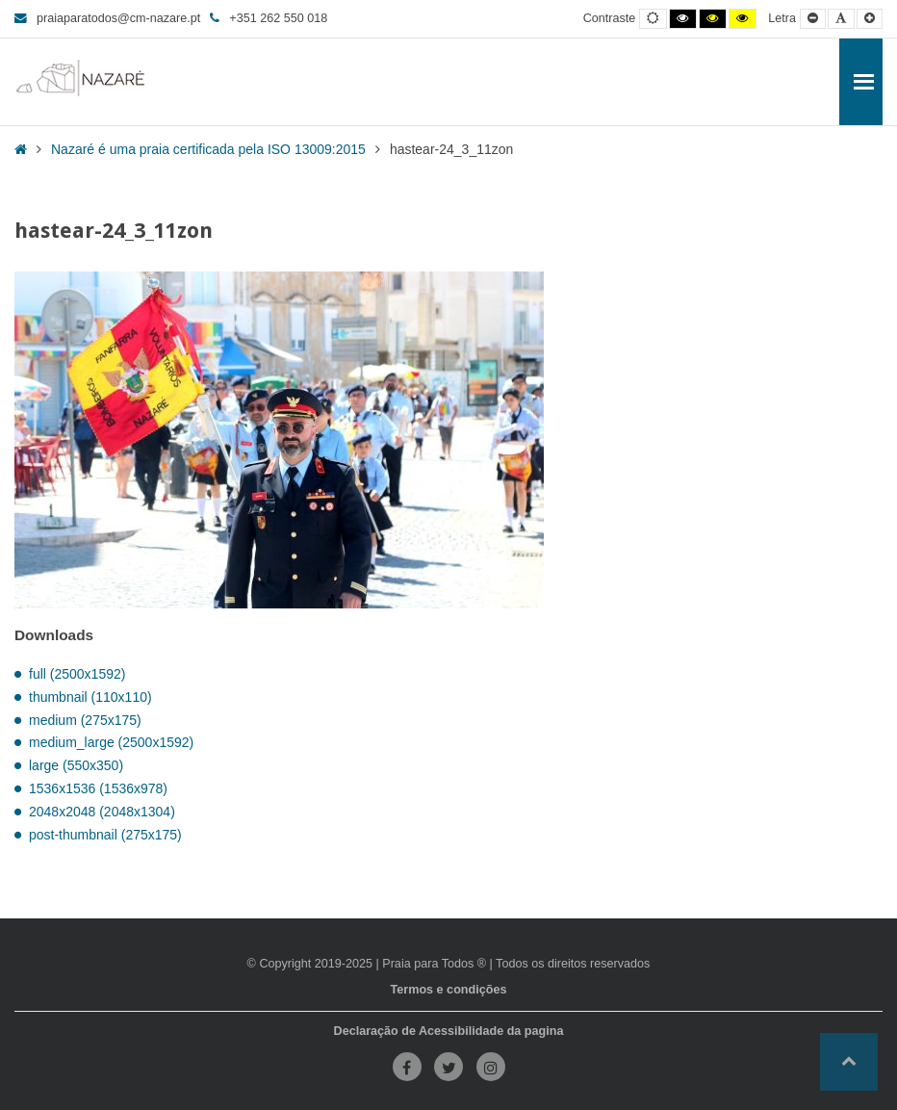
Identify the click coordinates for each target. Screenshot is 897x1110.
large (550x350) (76, 765)
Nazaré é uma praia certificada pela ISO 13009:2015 (208, 149)
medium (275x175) (85, 720)
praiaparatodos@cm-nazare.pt (107, 18)
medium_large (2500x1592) (111, 742)
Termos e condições (449, 989)
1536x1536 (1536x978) (98, 788)
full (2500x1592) (77, 674)
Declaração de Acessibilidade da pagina (449, 1031)
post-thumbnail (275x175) (105, 834)
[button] (849, 1062)
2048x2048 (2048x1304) (102, 811)
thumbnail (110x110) (90, 697)
